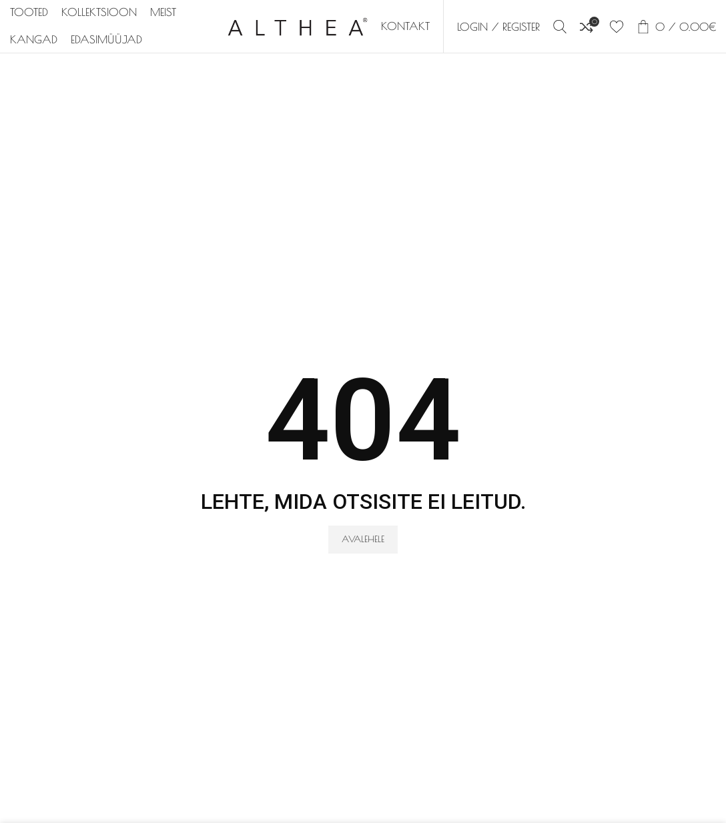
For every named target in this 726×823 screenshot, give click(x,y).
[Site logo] (298, 25)
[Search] (560, 26)
